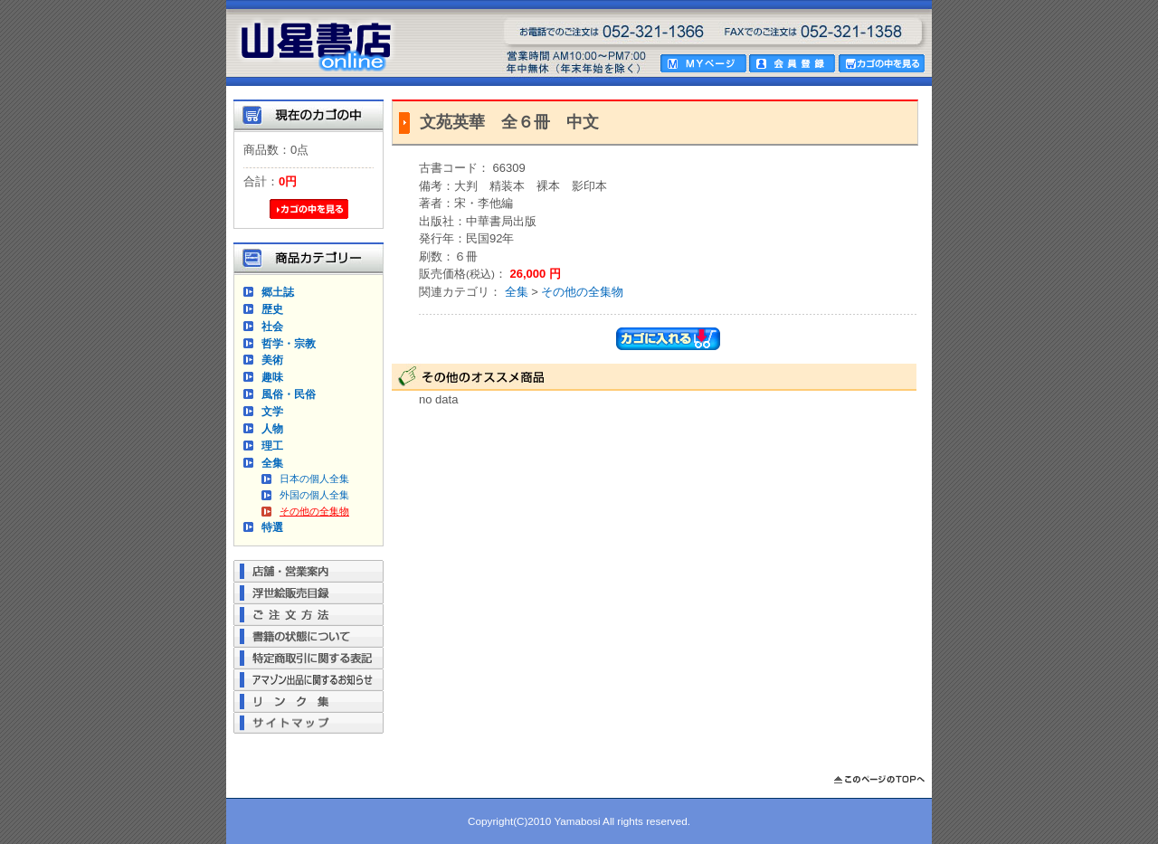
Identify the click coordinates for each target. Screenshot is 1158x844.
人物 (272, 428)
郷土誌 (277, 292)
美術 (272, 359)
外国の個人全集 (314, 494)
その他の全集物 (314, 511)
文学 (272, 411)
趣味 (272, 377)
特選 (272, 527)
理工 (272, 445)
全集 (272, 463)
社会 (272, 326)
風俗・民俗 (288, 394)
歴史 (272, 309)
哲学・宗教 (288, 343)
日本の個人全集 (314, 478)
